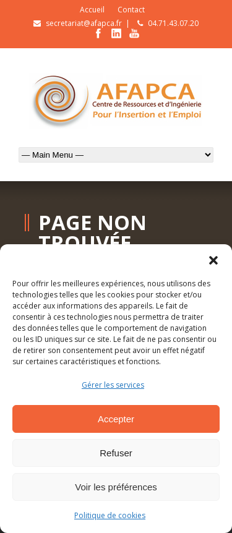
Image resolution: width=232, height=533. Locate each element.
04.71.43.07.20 (173, 23)
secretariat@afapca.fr (84, 23)
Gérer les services (113, 385)
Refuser (116, 453)
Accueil (92, 9)
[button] (213, 260)
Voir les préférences (116, 487)
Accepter (116, 419)
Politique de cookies (109, 515)
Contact (131, 9)
